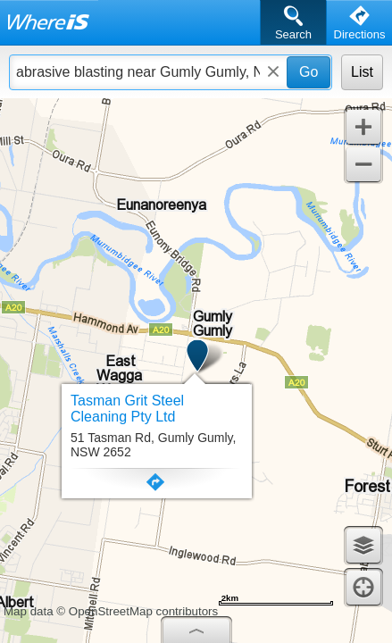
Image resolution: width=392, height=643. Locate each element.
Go (308, 71)
